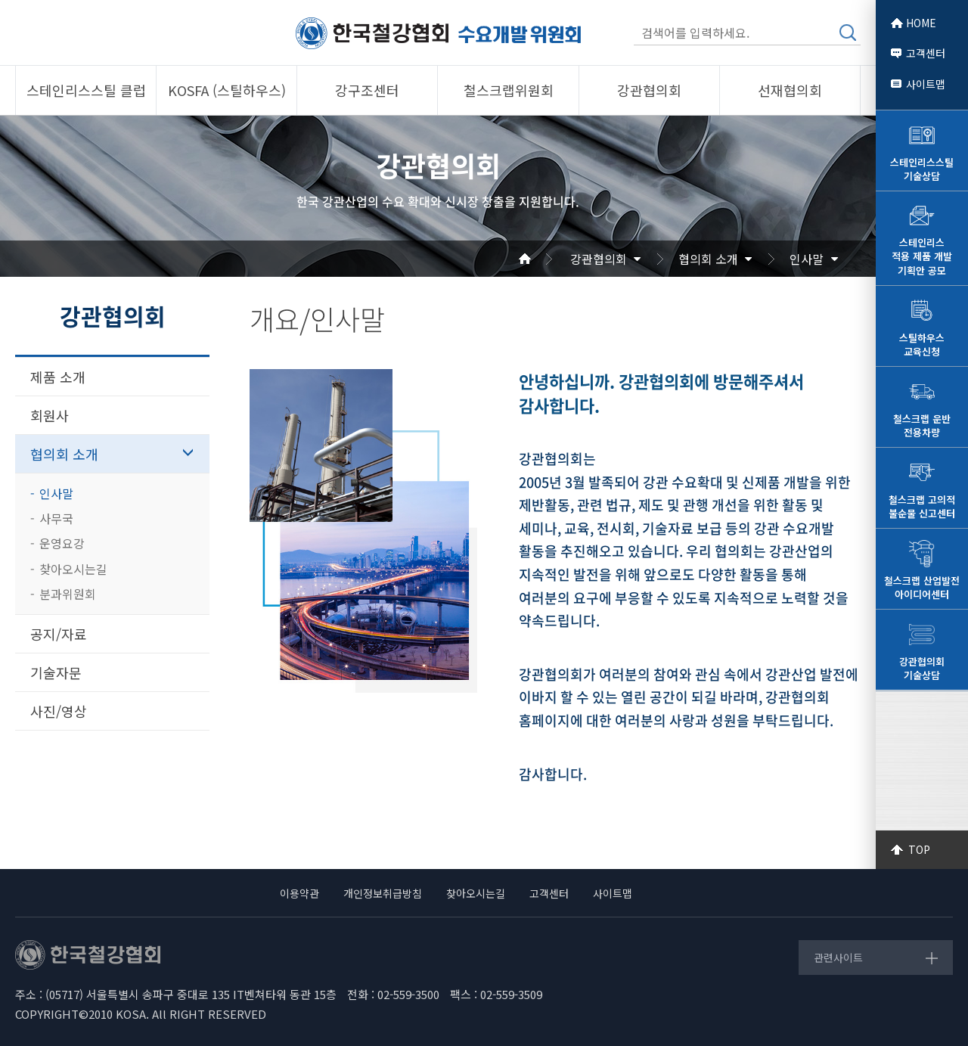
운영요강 (62, 543)
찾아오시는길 (73, 569)
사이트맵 (925, 84)
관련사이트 (838, 957)
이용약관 (299, 893)
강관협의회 (598, 259)
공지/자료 (58, 634)
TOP (919, 849)
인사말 (807, 259)
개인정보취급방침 (382, 893)
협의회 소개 (708, 259)
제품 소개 (57, 376)
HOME (921, 22)
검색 (848, 32)
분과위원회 (67, 594)
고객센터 (925, 53)
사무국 (56, 518)
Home (543, 259)
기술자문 (56, 672)
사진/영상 (58, 711)
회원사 (49, 415)
